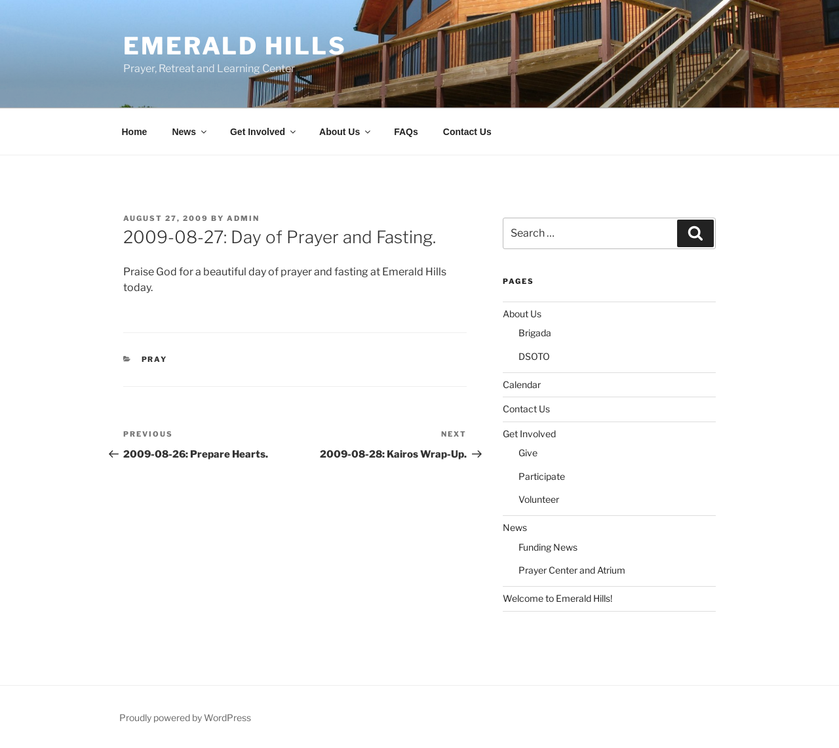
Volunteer (538, 499)
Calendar (522, 384)
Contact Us (467, 132)
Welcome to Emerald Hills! (557, 598)
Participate (541, 476)
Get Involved (264, 132)
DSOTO (534, 356)
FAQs (406, 132)
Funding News (547, 547)
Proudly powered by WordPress (185, 717)
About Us (345, 132)
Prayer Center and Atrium (571, 570)
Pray (155, 359)
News (190, 132)
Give (527, 452)
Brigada (534, 332)
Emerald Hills (234, 45)
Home (134, 132)
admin (243, 218)
